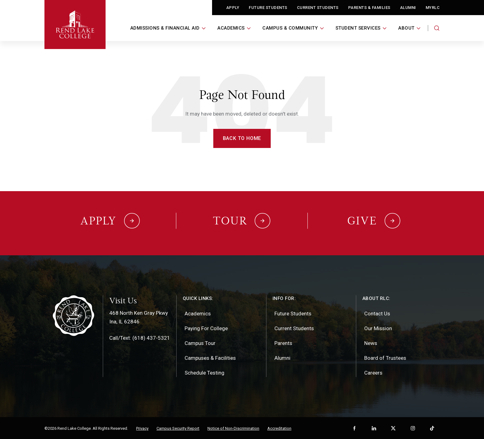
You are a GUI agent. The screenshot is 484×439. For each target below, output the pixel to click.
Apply (233, 8)
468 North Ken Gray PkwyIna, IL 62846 (138, 316)
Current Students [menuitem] (294, 328)
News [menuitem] (370, 342)
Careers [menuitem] (373, 372)
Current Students (318, 8)
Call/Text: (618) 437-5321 (139, 337)
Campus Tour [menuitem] (200, 342)
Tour (230, 220)
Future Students (268, 8)
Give (362, 220)
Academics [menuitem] (198, 313)
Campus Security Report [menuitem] (177, 427)
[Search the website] (437, 28)
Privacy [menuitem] (142, 427)
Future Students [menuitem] (292, 313)
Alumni (408, 8)
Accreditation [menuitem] (279, 427)
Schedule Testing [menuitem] (204, 372)
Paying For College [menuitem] (206, 328)
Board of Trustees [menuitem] (385, 357)
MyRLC (433, 8)
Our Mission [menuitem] (378, 328)
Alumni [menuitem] (282, 357)
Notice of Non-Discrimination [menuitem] (233, 427)
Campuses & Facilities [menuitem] (210, 357)
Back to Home (242, 138)
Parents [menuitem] (283, 342)
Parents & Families (369, 8)
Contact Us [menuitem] (377, 313)
